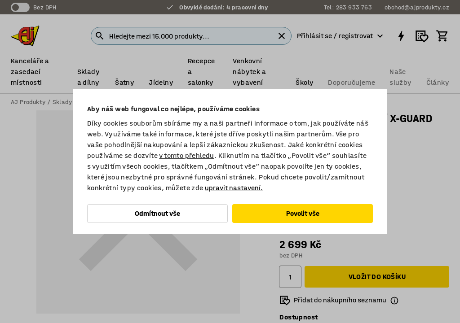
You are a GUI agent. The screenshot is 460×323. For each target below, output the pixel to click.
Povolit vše (302, 213)
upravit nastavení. (234, 187)
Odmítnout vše (157, 213)
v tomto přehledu (186, 155)
